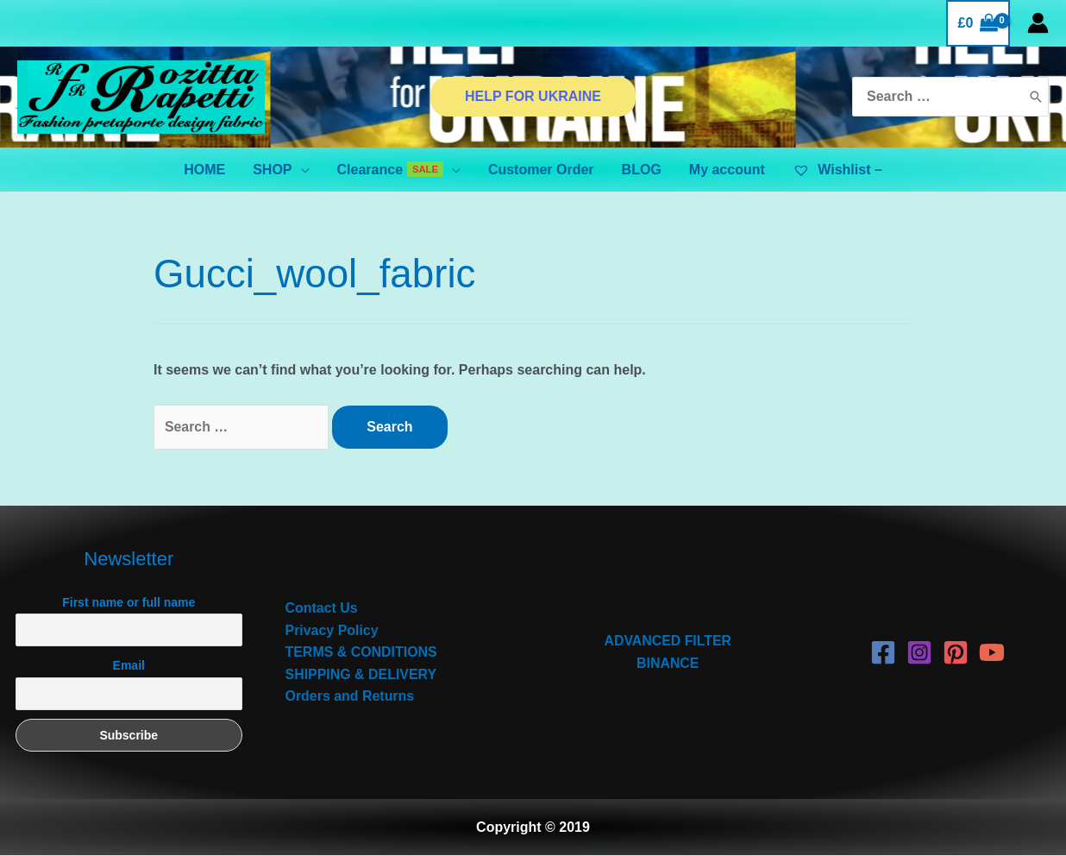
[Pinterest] (956, 652)
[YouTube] (992, 652)
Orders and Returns (350, 696)
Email (129, 666)
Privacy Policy (332, 630)
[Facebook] (883, 652)
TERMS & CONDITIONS (361, 652)
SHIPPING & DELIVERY (361, 674)
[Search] (1036, 97)
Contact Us (321, 608)
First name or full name (128, 602)
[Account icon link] (1038, 23)
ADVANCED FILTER (668, 641)
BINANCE (667, 663)
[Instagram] (919, 652)
